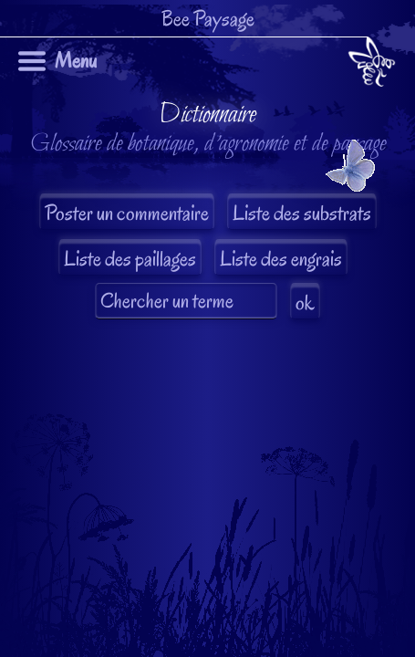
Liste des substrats (302, 213)
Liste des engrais (281, 259)
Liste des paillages (130, 259)
